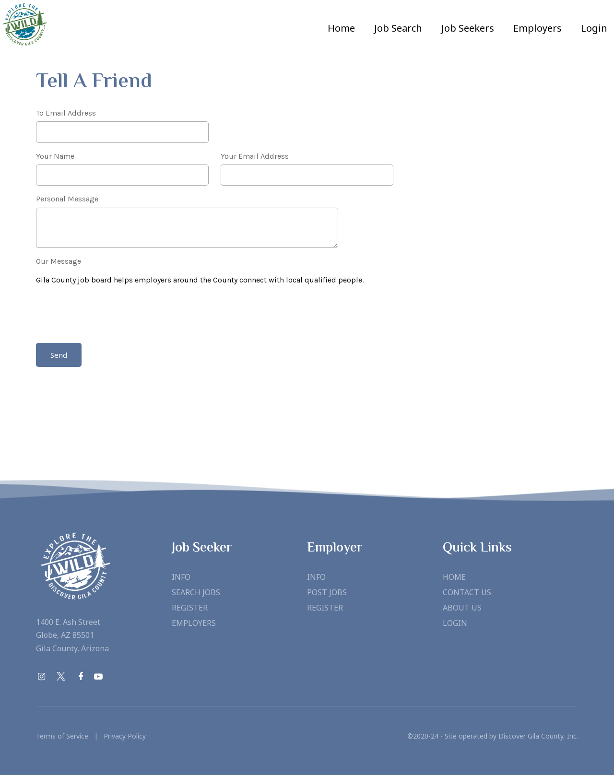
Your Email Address (255, 156)
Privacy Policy (122, 735)
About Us (462, 607)
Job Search (398, 28)
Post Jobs (327, 592)
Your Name (55, 156)
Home (341, 28)
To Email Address (66, 112)
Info (181, 577)
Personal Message (67, 198)
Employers (194, 623)
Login (594, 28)
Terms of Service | (67, 735)
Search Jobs (196, 592)
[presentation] (109, 315)
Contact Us (467, 592)
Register (190, 607)
